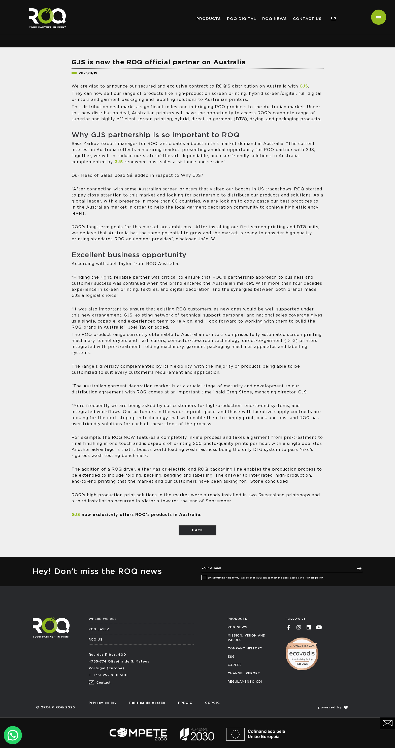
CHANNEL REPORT (244, 673)
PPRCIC (185, 703)
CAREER (235, 665)
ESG (231, 656)
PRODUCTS (237, 618)
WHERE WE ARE (103, 618)
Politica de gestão (147, 703)
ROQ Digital (241, 19)
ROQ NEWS (274, 19)
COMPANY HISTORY (245, 648)
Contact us (307, 19)
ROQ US (96, 639)
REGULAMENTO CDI (245, 681)
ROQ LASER (99, 629)
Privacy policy (314, 578)
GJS (304, 86)
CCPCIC (212, 703)
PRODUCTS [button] (208, 19)
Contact (100, 682)
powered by (333, 707)
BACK (197, 530)
